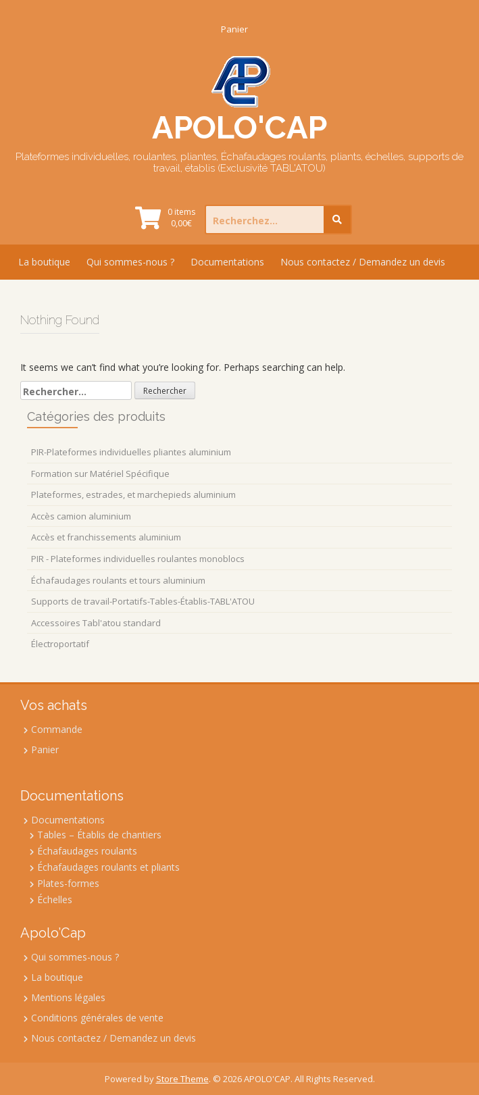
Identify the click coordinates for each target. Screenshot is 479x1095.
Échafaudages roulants (87, 850)
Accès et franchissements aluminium (106, 537)
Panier (234, 29)
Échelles (54, 899)
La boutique (44, 261)
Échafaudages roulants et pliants (108, 867)
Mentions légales (68, 997)
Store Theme (182, 1079)
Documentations (227, 261)
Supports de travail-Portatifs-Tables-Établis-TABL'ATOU (143, 601)
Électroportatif (60, 644)
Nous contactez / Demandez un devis (362, 261)
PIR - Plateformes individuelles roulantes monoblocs (138, 559)
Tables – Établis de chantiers (99, 834)
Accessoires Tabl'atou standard (96, 623)
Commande (56, 729)
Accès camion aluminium (81, 516)
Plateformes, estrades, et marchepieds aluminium (133, 494)
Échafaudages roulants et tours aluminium (118, 580)
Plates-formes (68, 883)
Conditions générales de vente (97, 1017)
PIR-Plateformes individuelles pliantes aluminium (131, 452)
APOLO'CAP (239, 127)
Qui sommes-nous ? (130, 261)
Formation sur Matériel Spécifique (100, 473)
